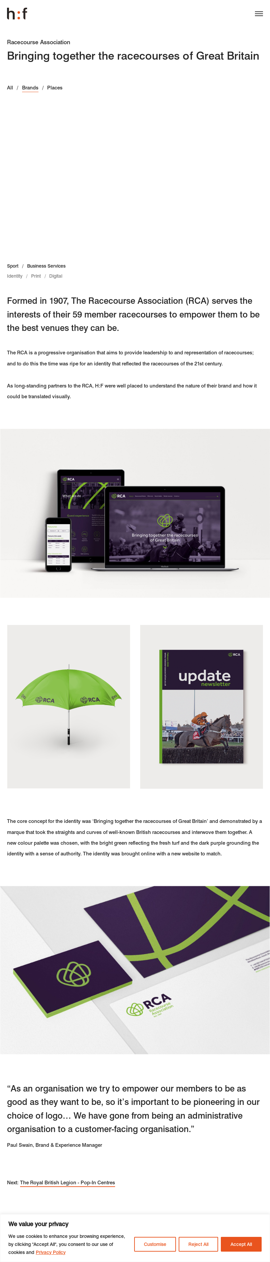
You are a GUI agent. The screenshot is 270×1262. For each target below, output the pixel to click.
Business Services (46, 266)
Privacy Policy (51, 1252)
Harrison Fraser (17, 14)
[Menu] (256, 15)
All (10, 88)
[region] (135, 1238)
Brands (30, 88)
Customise (155, 1244)
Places (55, 88)
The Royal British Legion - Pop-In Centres (67, 1183)
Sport (12, 266)
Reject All (198, 1244)
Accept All (241, 1244)
